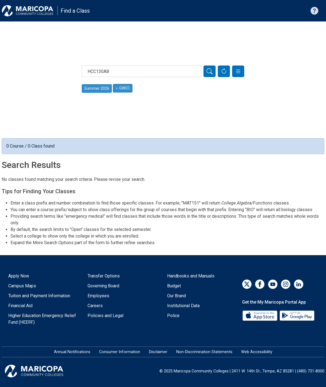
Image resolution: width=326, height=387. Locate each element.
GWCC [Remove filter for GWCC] (122, 88)
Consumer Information (119, 352)
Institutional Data (183, 305)
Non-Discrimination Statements (204, 352)
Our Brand (176, 295)
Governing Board (103, 285)
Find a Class (75, 10)
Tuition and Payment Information (39, 295)
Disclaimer (158, 352)
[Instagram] (285, 284)
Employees (98, 295)
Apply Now (18, 276)
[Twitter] (247, 284)
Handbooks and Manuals (190, 276)
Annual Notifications (72, 352)
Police (173, 315)
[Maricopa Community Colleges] (41, 371)
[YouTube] (273, 284)
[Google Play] (297, 315)
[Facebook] (260, 284)
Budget (174, 285)
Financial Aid (20, 305)
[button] (238, 71)
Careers (95, 305)
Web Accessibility (256, 352)
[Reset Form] (224, 71)
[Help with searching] (314, 10)
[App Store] (260, 315)
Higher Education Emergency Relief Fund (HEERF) (42, 319)
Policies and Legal (105, 315)
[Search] (209, 71)
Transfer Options (104, 276)
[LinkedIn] (298, 284)
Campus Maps (22, 285)
